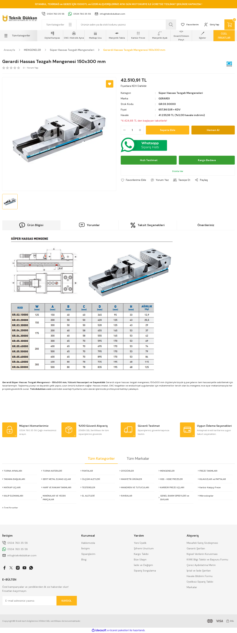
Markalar (192, 587)
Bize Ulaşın (140, 559)
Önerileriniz (205, 225)
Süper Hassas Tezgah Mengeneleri (180, 93)
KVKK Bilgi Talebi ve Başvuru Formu (207, 559)
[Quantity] (132, 130)
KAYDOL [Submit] (66, 600)
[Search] (126, 24)
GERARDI (164, 98)
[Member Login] (211, 24)
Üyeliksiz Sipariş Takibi (200, 581)
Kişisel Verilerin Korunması (202, 554)
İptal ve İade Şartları (199, 570)
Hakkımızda (88, 543)
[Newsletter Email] (39, 600)
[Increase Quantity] (141, 130)
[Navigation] (19, 35)
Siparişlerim (88, 554)
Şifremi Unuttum (144, 548)
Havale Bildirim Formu (200, 576)
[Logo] (19, 17)
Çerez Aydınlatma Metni (201, 565)
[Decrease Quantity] (123, 130)
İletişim (85, 548)
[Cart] (229, 24)
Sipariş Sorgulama (145, 570)
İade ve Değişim (143, 565)
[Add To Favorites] (109, 84)
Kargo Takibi (141, 554)
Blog (83, 559)
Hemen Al (213, 130)
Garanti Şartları (196, 548)
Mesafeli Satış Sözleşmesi (202, 543)
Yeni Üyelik (140, 543)
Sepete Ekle (167, 130)
